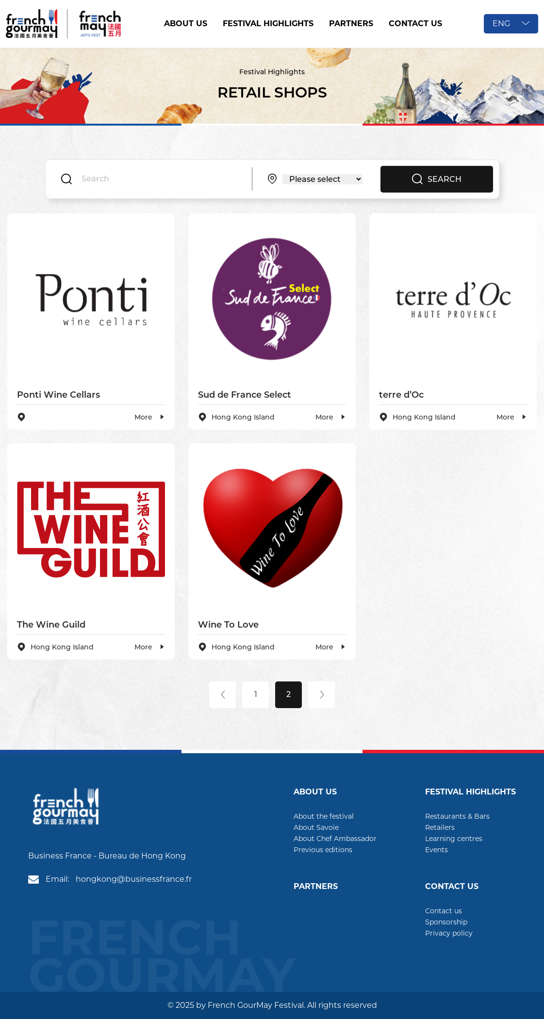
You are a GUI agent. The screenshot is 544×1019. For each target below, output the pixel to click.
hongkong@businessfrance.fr (134, 879)
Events (436, 849)
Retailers (440, 827)
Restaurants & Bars (457, 816)
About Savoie (316, 827)
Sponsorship (446, 922)
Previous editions (323, 849)
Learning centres (453, 838)
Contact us (443, 910)
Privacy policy (449, 933)
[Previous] (222, 694)
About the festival (324, 816)
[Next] (321, 694)
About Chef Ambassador (335, 838)
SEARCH (437, 179)
